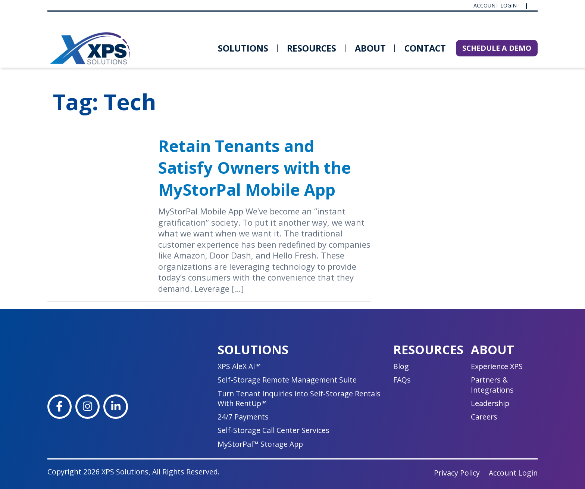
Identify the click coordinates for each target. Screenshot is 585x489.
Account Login (495, 5)
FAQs (402, 380)
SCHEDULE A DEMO (496, 48)
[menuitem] (243, 48)
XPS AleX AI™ (239, 366)
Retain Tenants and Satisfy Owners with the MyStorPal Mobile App (254, 168)
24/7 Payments (243, 417)
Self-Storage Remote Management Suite (287, 380)
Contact (425, 48)
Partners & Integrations (492, 384)
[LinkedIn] (115, 406)
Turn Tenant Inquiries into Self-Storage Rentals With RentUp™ (299, 398)
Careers (484, 417)
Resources (311, 48)
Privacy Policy (457, 473)
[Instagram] (87, 406)
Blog (401, 366)
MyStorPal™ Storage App (260, 444)
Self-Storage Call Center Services (273, 430)
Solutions (243, 48)
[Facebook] (59, 406)
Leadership (490, 403)
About (370, 48)
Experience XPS (497, 366)
